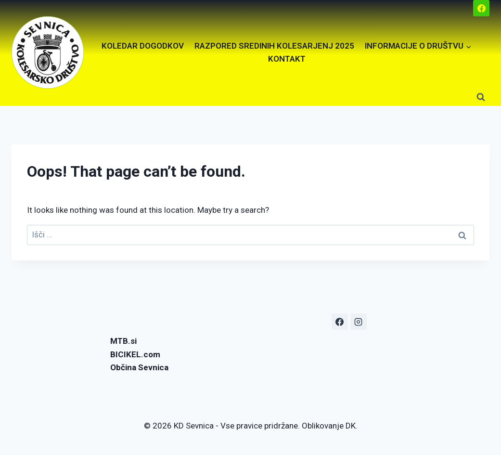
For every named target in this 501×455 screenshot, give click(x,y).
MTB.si (123, 341)
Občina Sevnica (139, 367)
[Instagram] (358, 321)
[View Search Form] (480, 97)
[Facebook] (481, 8)
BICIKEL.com (135, 354)
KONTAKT (287, 59)
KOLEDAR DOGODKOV (143, 46)
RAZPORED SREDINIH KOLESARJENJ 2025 (274, 46)
